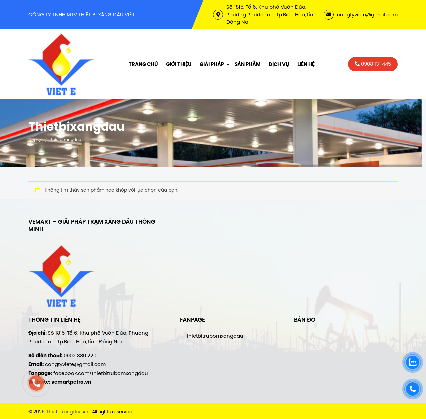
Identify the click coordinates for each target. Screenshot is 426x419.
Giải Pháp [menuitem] (212, 64)
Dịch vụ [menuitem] (279, 64)
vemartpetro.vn (71, 382)
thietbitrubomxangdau (215, 335)
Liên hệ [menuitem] (306, 64)
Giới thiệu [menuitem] (179, 64)
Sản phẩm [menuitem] (248, 64)
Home (34, 140)
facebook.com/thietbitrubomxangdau (100, 373)
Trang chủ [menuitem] (143, 64)
